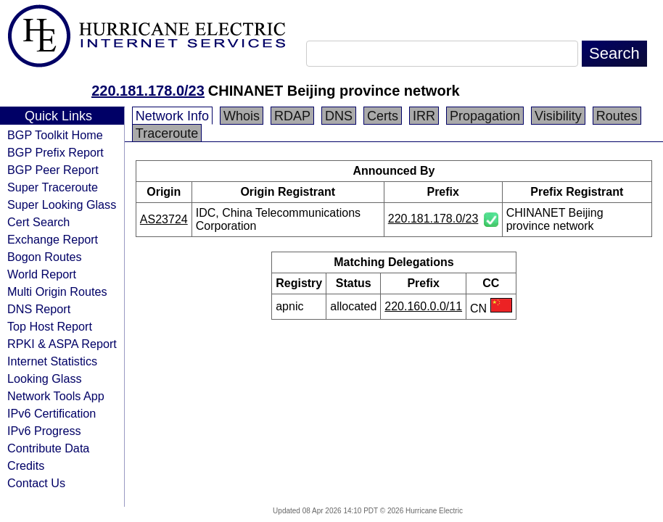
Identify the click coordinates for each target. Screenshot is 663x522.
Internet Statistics (52, 361)
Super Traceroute (52, 187)
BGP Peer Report (53, 169)
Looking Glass (44, 378)
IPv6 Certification (51, 413)
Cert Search (38, 221)
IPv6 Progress (44, 430)
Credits (25, 465)
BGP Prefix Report (55, 152)
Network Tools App (55, 395)
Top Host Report (49, 326)
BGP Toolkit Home (55, 134)
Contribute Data (48, 448)
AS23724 (164, 219)
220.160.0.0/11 (423, 306)
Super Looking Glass (61, 204)
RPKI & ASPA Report (62, 343)
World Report (41, 274)
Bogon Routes (44, 256)
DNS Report (38, 308)
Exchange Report (52, 239)
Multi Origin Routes (57, 291)
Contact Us (36, 482)
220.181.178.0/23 (148, 91)
